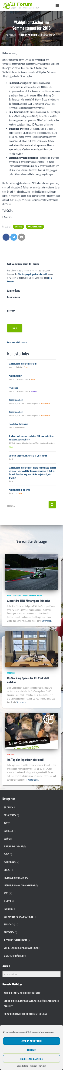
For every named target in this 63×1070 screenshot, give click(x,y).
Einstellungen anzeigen (31, 1059)
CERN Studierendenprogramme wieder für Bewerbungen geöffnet (31, 1003)
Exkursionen (10, 862)
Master (7, 901)
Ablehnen (31, 1050)
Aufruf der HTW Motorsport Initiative (28, 601)
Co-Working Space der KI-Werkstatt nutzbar (28, 680)
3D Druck (8, 807)
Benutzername (13, 297)
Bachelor (8, 830)
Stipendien (9, 932)
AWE (6, 823)
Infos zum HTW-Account (17, 342)
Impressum (33, 1065)
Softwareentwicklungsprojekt (19, 916)
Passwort (11, 310)
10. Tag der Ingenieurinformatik (25, 759)
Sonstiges (18, 227)
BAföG (7, 838)
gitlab (7, 869)
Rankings (8, 908)
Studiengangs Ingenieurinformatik (32, 274)
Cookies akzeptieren (31, 1041)
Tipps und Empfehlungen (32, 595)
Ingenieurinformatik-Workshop (19, 885)
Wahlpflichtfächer (35, 227)
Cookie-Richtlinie (22, 1065)
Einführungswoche (13, 846)
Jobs (6, 893)
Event (9, 595)
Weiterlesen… (46, 620)
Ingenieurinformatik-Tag (16, 877)
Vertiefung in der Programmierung (21, 947)
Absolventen (10, 815)
